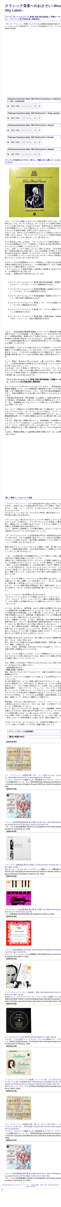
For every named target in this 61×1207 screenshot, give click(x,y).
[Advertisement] (28, 62)
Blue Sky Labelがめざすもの (11, 1185)
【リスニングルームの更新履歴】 (21, 731)
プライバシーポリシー (25, 1185)
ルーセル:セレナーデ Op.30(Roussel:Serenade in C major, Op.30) (30, 1037)
